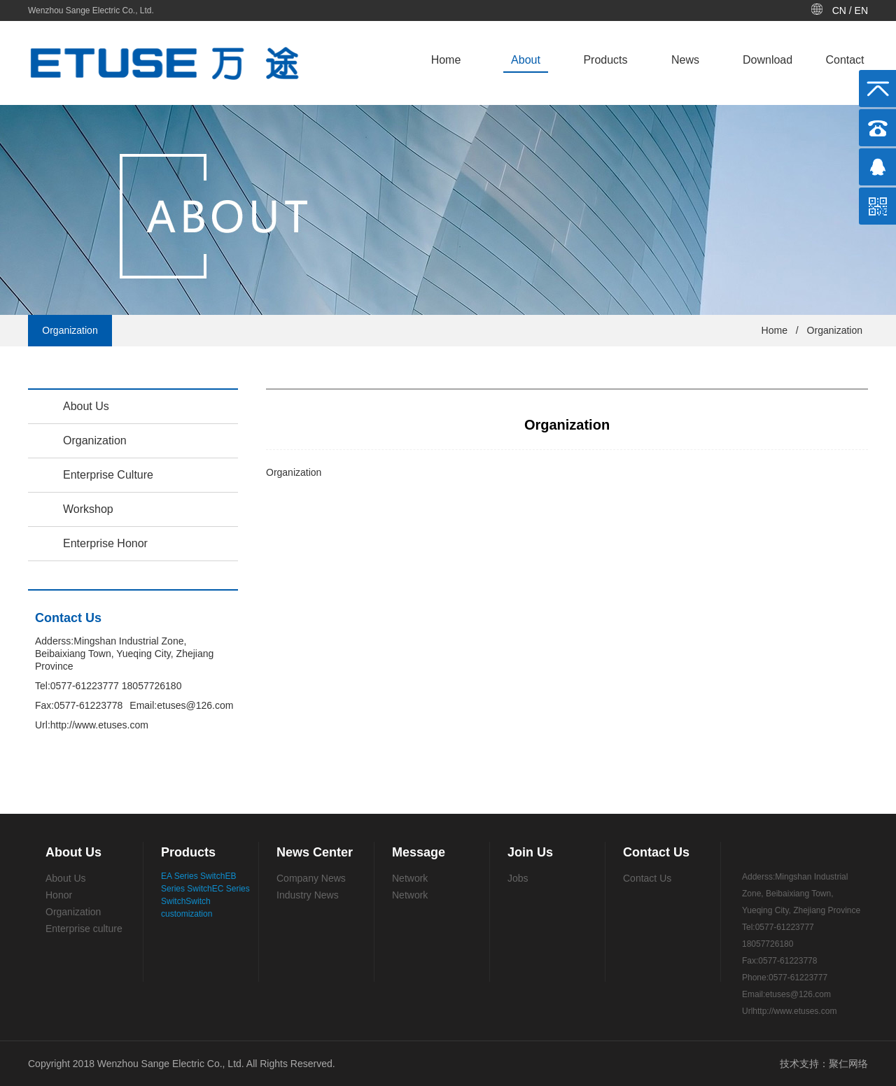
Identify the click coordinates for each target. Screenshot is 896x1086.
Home (446, 60)
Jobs (517, 878)
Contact (844, 60)
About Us (86, 406)
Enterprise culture (84, 928)
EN (861, 10)
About (525, 60)
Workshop (88, 509)
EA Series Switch (193, 876)
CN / (843, 10)
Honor (59, 895)
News (685, 60)
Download (767, 60)
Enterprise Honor (105, 543)
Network (410, 878)
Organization (834, 330)
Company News (311, 878)
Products (605, 60)
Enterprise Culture (108, 475)
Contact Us (647, 878)
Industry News (307, 895)
